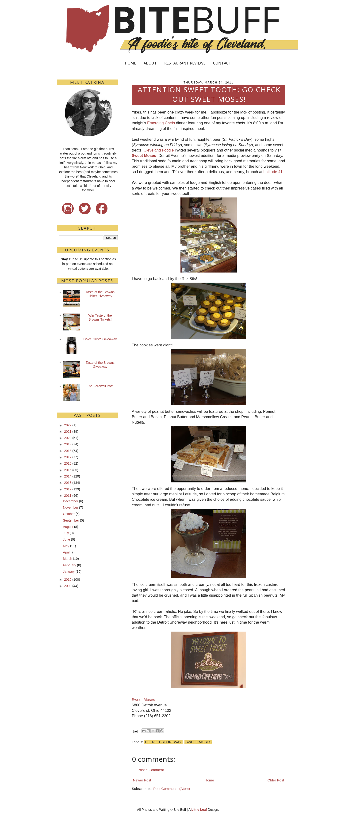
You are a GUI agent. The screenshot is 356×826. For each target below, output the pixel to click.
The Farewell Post (100, 386)
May (66, 546)
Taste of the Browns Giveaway (100, 364)
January (69, 571)
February (69, 565)
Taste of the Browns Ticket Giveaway (100, 294)
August (68, 527)
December (70, 501)
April (66, 552)
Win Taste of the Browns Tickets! (100, 317)
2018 (67, 451)
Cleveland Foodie (159, 150)
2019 (67, 444)
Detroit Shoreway (163, 742)
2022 (67, 425)
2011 (67, 495)
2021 (67, 431)
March (67, 559)
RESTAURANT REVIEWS (185, 63)
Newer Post (142, 780)
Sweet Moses (144, 155)
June (66, 539)
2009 (67, 586)
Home (209, 780)
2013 (67, 483)
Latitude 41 (273, 172)
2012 (67, 489)
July (66, 533)
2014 (67, 476)
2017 (67, 457)
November (70, 507)
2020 (67, 438)
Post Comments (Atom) (171, 789)
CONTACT (222, 63)
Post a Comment (151, 770)
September (71, 520)
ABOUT (150, 63)
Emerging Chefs (161, 123)
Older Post (276, 780)
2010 (67, 579)
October (69, 514)
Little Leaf (199, 809)
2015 (67, 470)
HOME (130, 63)
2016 (67, 463)
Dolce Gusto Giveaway (100, 339)
